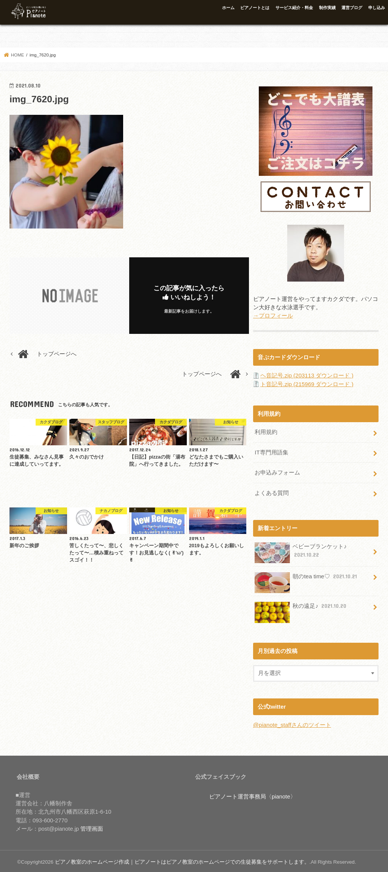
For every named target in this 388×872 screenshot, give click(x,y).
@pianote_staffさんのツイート (292, 723)
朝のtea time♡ (306, 578)
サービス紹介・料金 (294, 7)
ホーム (228, 7)
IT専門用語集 (271, 452)
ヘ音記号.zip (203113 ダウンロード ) (306, 375)
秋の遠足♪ (301, 607)
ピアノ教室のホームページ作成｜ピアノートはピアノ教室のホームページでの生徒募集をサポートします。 (173, 860)
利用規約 (266, 432)
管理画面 (91, 827)
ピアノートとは (254, 7)
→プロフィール (273, 316)
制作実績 (327, 7)
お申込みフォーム (277, 471)
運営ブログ (351, 7)
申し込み (376, 7)
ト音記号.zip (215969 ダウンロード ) (306, 384)
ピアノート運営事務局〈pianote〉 (252, 795)
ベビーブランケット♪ (301, 551)
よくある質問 (272, 491)
